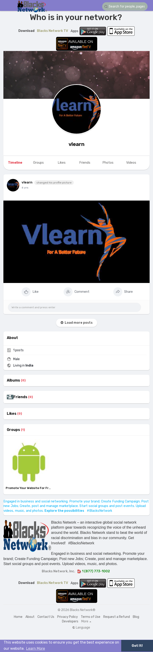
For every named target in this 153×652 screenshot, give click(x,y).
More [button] (86, 621)
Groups (13, 430)
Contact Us (45, 617)
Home (18, 617)
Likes (11, 413)
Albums (13, 380)
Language (81, 627)
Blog (136, 617)
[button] (125, 6)
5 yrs (25, 187)
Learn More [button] (35, 648)
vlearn (76, 144)
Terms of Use (90, 617)
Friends (20, 397)
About (30, 617)
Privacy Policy (67, 617)
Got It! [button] (137, 646)
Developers (70, 621)
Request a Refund (116, 617)
